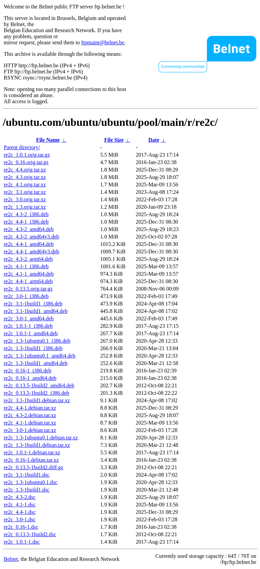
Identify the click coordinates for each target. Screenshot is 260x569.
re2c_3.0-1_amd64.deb (29, 318)
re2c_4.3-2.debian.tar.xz (30, 415)
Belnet (11, 559)
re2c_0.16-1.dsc (21, 527)
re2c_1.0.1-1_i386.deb (28, 326)
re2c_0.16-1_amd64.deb (30, 378)
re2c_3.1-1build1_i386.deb (33, 303)
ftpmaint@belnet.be (102, 42)
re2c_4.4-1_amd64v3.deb (31, 251)
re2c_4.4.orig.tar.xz (25, 170)
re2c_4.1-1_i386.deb (26, 266)
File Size (114, 140)
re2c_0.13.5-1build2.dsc (30, 534)
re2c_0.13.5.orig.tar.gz (28, 289)
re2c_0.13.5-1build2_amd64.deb (39, 385)
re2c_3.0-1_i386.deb (26, 296)
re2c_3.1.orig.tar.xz (25, 192)
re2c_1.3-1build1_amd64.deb (35, 363)
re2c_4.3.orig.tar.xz (25, 177)
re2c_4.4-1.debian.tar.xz (30, 408)
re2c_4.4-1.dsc (20, 512)
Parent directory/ (22, 147)
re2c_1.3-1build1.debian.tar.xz (37, 445)
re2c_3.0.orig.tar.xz (25, 199)
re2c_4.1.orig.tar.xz (25, 184)
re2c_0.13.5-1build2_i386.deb (36, 393)
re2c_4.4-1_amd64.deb (29, 244)
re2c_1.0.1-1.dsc (22, 542)
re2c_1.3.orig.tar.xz (25, 207)
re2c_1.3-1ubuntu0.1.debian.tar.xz (41, 437)
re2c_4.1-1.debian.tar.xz (30, 423)
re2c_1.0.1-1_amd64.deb (31, 333)
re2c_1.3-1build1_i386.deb (33, 348)
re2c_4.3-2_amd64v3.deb (31, 237)
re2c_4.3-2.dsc (20, 497)
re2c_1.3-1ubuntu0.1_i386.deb (37, 341)
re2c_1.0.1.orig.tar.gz (27, 155)
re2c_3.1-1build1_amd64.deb (35, 311)
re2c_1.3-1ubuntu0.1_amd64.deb (39, 356)
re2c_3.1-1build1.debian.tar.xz (37, 400)
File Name (48, 140)
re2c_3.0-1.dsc (20, 519)
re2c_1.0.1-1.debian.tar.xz (32, 452)
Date (153, 140)
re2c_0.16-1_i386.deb (27, 370)
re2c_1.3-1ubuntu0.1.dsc (31, 482)
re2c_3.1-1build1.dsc (26, 475)
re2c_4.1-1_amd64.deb (29, 274)
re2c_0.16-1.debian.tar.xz (31, 460)
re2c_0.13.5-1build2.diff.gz (33, 467)
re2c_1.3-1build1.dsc (26, 490)
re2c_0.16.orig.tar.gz (26, 162)
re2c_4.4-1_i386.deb (26, 222)
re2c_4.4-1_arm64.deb (28, 281)
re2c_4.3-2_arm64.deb (28, 259)
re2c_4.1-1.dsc (20, 504)
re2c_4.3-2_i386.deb (26, 214)
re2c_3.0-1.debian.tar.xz (30, 430)
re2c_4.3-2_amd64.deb (29, 229)
